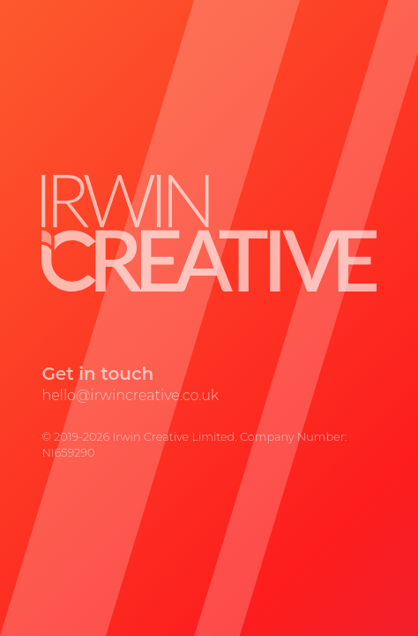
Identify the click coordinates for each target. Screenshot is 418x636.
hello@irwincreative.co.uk (130, 395)
